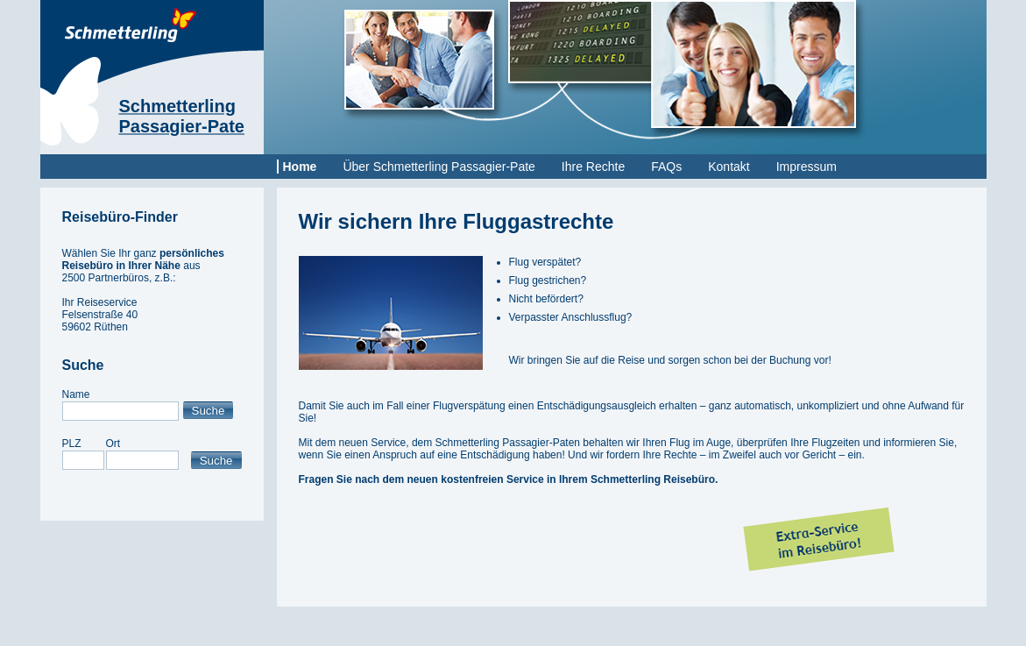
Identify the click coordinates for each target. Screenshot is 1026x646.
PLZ (71, 443)
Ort (113, 443)
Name (76, 394)
